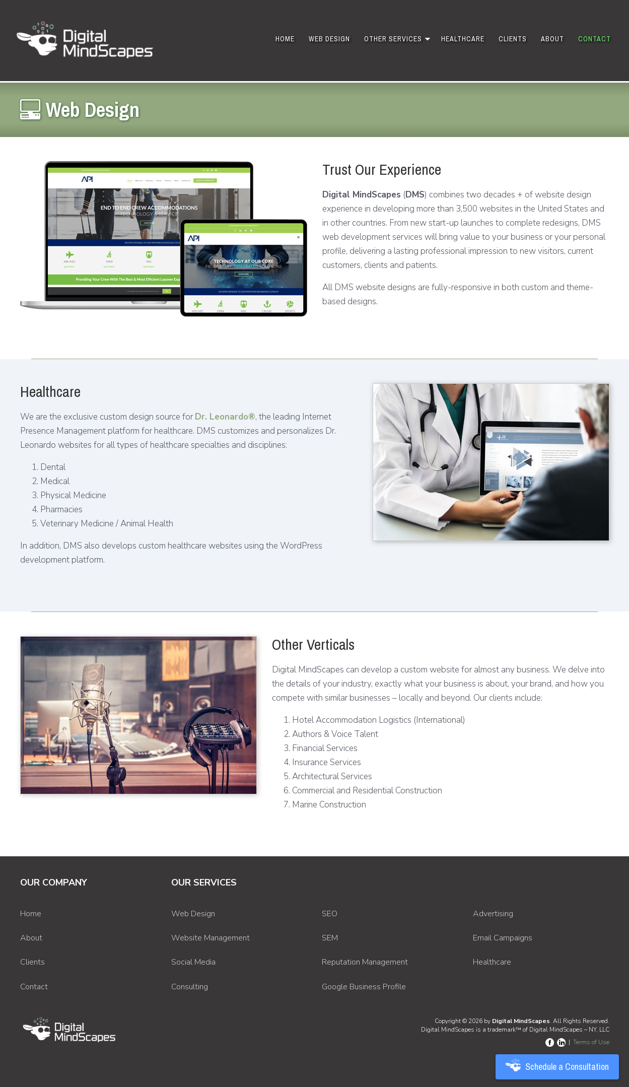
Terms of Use (591, 1042)
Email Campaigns (502, 937)
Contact (594, 38)
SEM (330, 937)
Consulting (189, 986)
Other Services (393, 38)
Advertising (493, 913)
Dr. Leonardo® (225, 417)
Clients (513, 38)
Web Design (329, 38)
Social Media (193, 962)
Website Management (210, 937)
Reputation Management (365, 962)
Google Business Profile (364, 986)
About (552, 38)
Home (285, 38)
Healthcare (462, 38)
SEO (329, 913)
